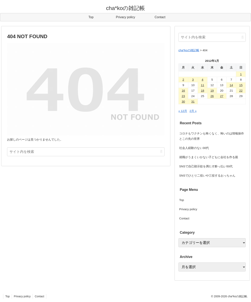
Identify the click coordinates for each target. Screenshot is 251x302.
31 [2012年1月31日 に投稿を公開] (193, 101)
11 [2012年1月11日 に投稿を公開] (202, 85)
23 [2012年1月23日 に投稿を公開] (183, 96)
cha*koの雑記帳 (188, 50)
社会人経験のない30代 (194, 148)
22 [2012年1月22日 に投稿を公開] (241, 90)
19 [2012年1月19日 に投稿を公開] (212, 90)
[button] (161, 151)
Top (181, 200)
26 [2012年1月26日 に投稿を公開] (212, 96)
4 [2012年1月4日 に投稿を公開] (202, 79)
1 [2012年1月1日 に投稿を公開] (241, 74)
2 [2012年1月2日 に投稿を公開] (183, 79)
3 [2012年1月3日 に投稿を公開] (193, 79)
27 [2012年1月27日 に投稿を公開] (221, 96)
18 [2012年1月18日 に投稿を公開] (202, 90)
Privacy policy (188, 209)
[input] (86, 151)
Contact (184, 218)
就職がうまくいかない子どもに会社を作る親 (208, 157)
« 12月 (182, 111)
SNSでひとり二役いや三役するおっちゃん (207, 175)
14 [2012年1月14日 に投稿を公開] (231, 85)
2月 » (193, 111)
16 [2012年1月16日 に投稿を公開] (183, 90)
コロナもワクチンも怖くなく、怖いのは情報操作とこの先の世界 (211, 136)
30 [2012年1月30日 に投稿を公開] (183, 101)
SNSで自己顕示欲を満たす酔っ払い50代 (206, 166)
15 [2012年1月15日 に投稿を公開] (241, 85)
